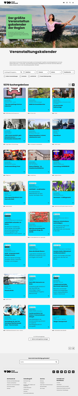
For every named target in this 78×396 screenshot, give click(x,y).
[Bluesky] (65, 371)
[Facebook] (53, 371)
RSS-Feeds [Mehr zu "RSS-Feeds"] (42, 388)
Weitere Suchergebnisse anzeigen (39, 339)
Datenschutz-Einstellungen (62, 390)
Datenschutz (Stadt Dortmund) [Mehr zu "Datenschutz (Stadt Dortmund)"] (63, 388)
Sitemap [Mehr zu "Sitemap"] (42, 381)
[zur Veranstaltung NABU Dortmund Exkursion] (39, 100)
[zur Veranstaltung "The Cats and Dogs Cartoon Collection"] (14, 100)
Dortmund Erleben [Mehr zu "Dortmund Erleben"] (11, 386)
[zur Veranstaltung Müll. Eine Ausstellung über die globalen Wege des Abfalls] (39, 224)
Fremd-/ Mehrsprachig (44, 76)
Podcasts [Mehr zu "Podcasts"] (25, 391)
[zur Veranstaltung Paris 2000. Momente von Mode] (39, 286)
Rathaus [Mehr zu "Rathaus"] (8, 388)
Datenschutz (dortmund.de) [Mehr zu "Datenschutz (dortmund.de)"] (63, 386)
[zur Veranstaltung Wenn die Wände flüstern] (39, 255)
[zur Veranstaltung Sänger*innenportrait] (63, 317)
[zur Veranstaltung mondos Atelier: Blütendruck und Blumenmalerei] (63, 255)
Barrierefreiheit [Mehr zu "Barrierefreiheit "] (43, 386)
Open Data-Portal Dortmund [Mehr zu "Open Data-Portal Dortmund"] (46, 384)
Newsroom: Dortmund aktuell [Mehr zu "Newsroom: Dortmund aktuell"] (13, 384)
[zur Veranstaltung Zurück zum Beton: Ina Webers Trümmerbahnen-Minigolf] (39, 317)
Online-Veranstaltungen (11, 76)
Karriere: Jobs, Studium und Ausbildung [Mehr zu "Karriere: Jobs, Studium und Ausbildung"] (29, 385)
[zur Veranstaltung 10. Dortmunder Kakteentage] (63, 100)
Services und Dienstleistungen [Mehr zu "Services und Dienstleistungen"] (13, 381)
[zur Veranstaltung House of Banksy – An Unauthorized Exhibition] (39, 162)
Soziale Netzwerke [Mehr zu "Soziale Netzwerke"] (27, 387)
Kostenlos (23, 76)
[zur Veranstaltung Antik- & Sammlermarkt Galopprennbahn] (14, 255)
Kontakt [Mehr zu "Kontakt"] (58, 382)
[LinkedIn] (73, 371)
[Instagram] (57, 371)
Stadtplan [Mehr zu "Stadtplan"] (42, 382)
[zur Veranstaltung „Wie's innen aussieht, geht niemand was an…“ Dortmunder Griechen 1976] (14, 131)
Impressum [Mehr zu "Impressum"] (59, 384)
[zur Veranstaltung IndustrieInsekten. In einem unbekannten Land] (39, 131)
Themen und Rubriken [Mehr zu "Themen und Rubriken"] (11, 382)
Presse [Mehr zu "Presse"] (25, 382)
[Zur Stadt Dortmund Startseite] (10, 2)
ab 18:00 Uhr (32, 76)
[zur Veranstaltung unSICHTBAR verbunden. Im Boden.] (14, 224)
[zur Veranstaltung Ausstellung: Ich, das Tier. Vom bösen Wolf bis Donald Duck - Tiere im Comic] (14, 317)
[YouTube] (69, 371)
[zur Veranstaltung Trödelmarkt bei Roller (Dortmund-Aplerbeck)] (63, 286)
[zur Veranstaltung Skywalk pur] (63, 131)
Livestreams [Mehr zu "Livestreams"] (26, 389)
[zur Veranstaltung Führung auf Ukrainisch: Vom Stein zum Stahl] (14, 193)
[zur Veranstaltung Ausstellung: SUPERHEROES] (63, 162)
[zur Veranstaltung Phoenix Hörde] (14, 286)
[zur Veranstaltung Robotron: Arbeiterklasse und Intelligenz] (63, 224)
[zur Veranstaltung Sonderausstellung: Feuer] (14, 162)
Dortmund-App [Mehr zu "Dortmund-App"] (27, 381)
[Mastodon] (61, 371)
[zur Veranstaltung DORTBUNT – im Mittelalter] (39, 193)
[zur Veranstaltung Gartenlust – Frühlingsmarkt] (63, 193)
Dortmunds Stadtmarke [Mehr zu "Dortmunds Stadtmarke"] (29, 393)
